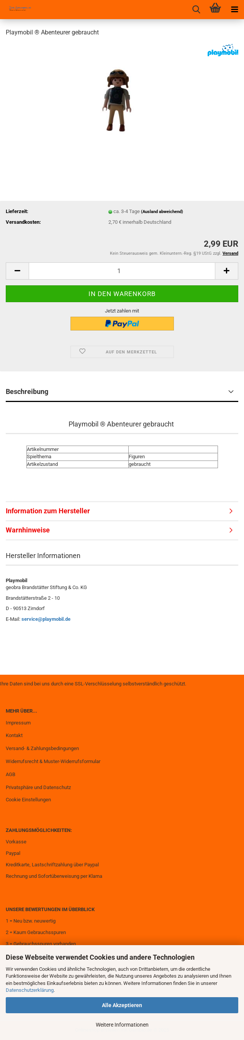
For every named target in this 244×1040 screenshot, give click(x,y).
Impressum (18, 723)
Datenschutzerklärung (30, 990)
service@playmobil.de (45, 619)
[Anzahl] (122, 271)
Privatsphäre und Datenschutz (38, 787)
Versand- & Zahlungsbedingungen (42, 748)
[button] (17, 271)
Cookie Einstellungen (28, 799)
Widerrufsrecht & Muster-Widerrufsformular (53, 761)
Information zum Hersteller (48, 511)
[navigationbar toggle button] (234, 9)
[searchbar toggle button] (196, 9)
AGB (10, 774)
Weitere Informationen (122, 1025)
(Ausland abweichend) (162, 211)
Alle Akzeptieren (122, 1005)
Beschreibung (27, 391)
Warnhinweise (28, 530)
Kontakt (14, 735)
